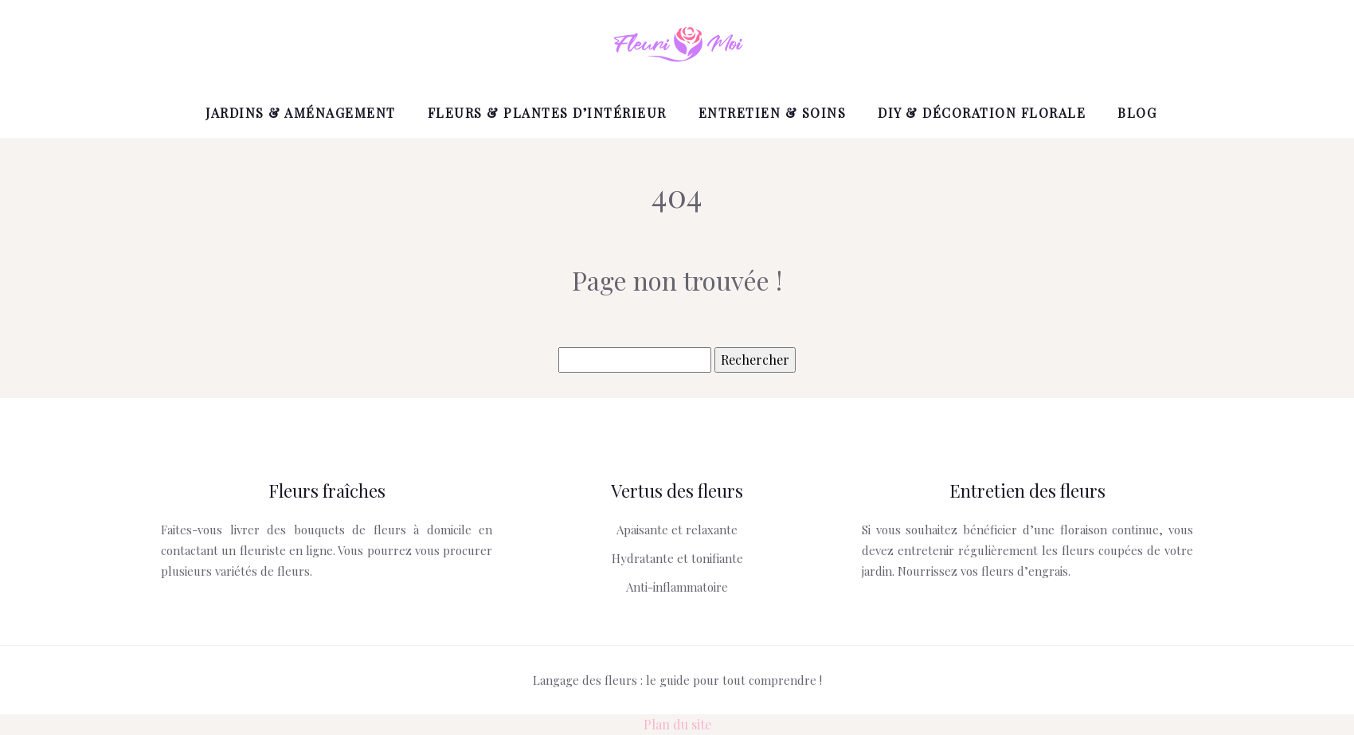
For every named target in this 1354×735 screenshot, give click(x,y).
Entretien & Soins (773, 112)
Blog (1136, 112)
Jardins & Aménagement (300, 112)
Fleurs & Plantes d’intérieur (547, 112)
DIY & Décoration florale (982, 112)
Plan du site (677, 724)
